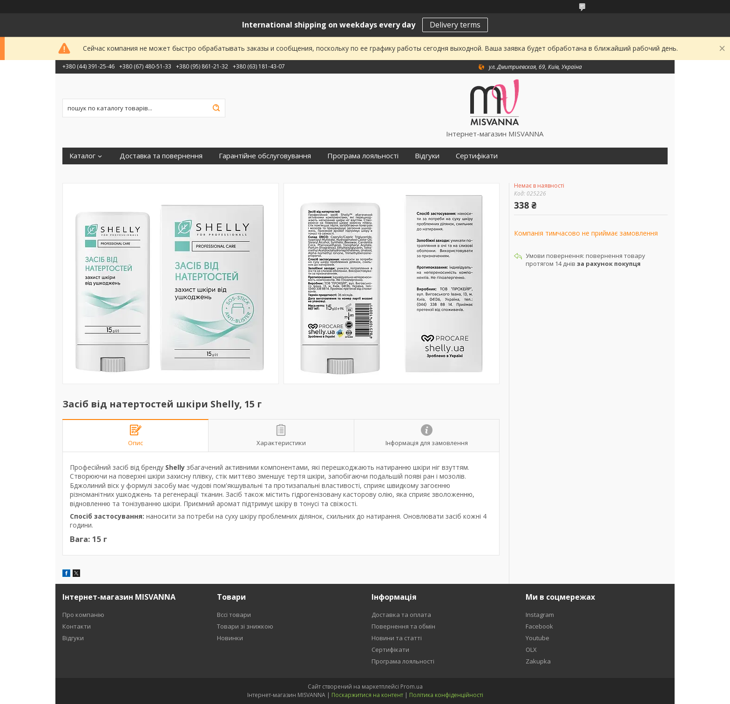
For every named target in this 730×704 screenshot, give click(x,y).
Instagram (540, 614)
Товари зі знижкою (245, 626)
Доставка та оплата (401, 614)
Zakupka (538, 661)
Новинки (230, 638)
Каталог (82, 155)
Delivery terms (455, 25)
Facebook (539, 626)
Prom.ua (411, 686)
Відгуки (427, 155)
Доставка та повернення (161, 155)
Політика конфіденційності (446, 695)
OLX (531, 649)
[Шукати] (216, 108)
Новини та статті (397, 638)
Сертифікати (477, 155)
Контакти (76, 626)
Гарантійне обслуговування (265, 155)
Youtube (537, 638)
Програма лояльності (363, 155)
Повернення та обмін (403, 626)
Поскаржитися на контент (367, 695)
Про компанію (83, 614)
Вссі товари (234, 614)
